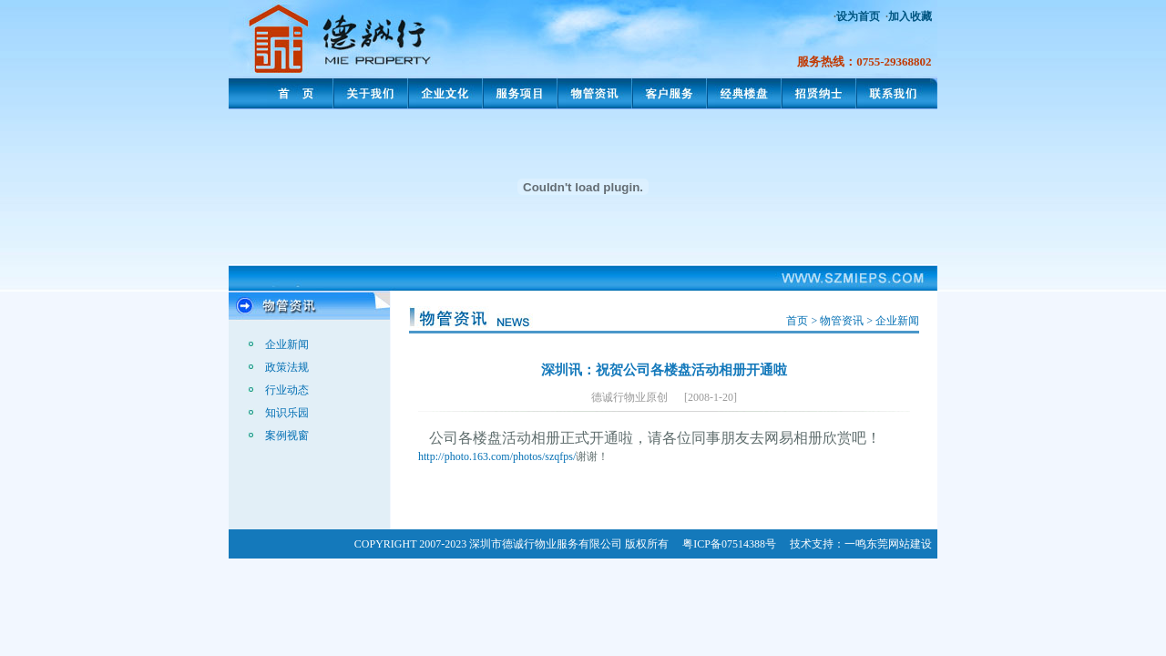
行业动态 (287, 390)
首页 (797, 320)
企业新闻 (287, 344)
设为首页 (858, 16)
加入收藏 (910, 16)
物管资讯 (842, 320)
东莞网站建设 (899, 544)
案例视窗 (287, 435)
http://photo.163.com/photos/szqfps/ (497, 456)
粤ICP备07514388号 (729, 544)
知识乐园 (287, 412)
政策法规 (287, 367)
